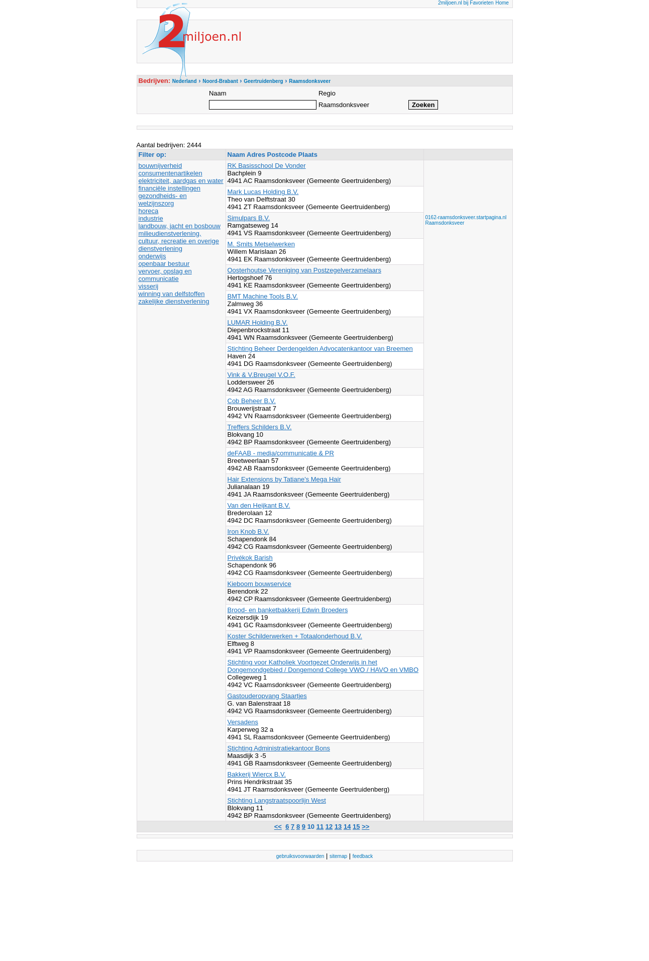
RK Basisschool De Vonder (267, 165)
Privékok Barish (250, 557)
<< (278, 826)
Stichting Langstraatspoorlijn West (277, 800)
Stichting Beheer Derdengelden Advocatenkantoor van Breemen (320, 348)
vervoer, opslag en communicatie (165, 274)
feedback (363, 856)
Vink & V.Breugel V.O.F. (261, 374)
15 (356, 826)
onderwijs (152, 256)
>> (365, 826)
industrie (151, 218)
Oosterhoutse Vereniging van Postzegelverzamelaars (304, 270)
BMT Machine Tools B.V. (263, 296)
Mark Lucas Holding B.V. (263, 192)
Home (502, 3)
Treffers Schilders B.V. (260, 427)
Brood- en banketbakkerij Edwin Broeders (288, 610)
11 (319, 826)
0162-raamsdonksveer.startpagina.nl (466, 217)
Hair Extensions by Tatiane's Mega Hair (284, 479)
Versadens (243, 722)
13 (338, 826)
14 (347, 826)
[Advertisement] (465, 184)
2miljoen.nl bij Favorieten (466, 3)
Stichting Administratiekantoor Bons (279, 748)
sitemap (338, 856)
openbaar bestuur (164, 263)
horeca (149, 211)
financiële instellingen (170, 188)
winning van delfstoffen (172, 294)
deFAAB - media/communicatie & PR (281, 453)
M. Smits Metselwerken (261, 244)
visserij (149, 286)
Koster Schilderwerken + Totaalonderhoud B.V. (295, 636)
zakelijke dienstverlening (174, 301)
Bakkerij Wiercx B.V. (257, 774)
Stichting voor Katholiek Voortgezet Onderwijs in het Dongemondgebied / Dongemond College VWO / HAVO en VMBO (323, 666)
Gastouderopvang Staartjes (267, 696)
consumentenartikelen (170, 173)
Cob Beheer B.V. (252, 401)
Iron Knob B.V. (248, 531)
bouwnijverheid (160, 165)
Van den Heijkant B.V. (259, 505)
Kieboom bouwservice (259, 584)
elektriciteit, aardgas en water (181, 180)
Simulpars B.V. (249, 218)
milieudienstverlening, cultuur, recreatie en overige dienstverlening (179, 241)
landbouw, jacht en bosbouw (180, 226)
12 (329, 826)
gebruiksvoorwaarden (300, 856)
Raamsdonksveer (445, 223)
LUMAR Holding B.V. (258, 322)
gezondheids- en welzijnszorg (163, 199)
